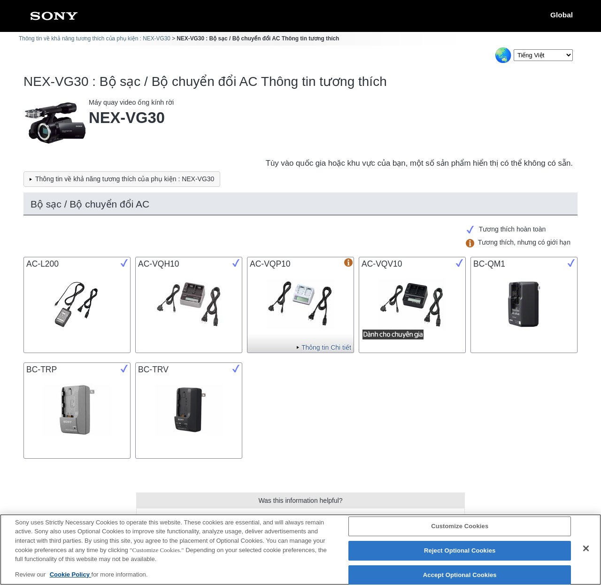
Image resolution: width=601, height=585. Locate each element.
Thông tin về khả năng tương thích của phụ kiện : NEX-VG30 (94, 38)
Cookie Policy (71, 579)
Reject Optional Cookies (460, 556)
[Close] (586, 554)
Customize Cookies (459, 531)
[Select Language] (543, 55)
